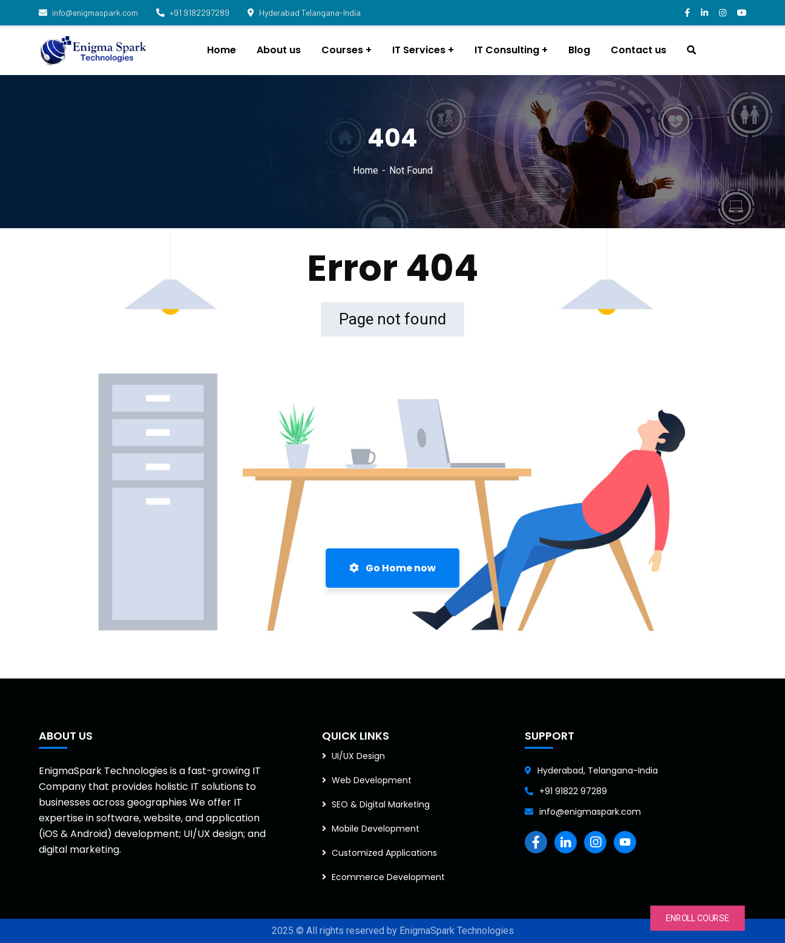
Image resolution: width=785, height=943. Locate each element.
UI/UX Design (358, 756)
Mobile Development (375, 829)
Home (365, 170)
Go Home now (392, 568)
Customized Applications (384, 853)
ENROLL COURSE (697, 918)
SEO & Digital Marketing (381, 804)
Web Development (372, 780)
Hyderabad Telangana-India (304, 12)
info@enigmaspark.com (88, 12)
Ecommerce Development (388, 877)
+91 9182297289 (192, 12)
